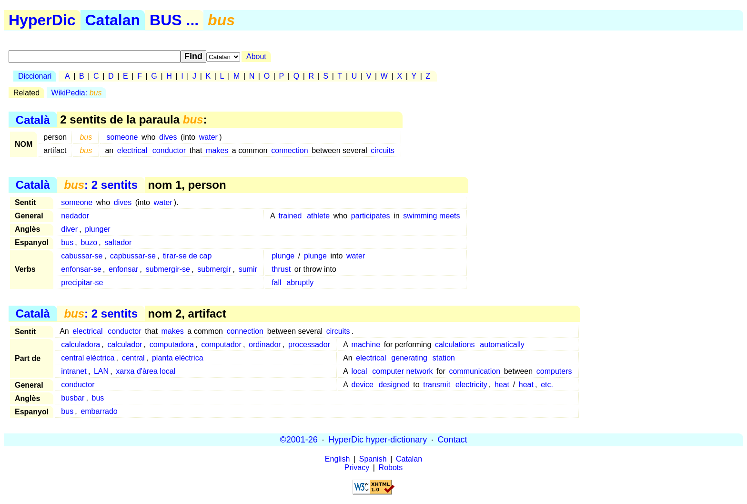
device (363, 385)
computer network (402, 371)
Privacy (356, 467)
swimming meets (431, 216)
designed (394, 385)
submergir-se (168, 269)
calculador (124, 344)
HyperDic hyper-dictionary (377, 439)
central (133, 358)
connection (289, 150)
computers (554, 371)
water (208, 137)
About (256, 56)
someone (122, 137)
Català (33, 119)
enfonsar (123, 269)
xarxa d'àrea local (145, 371)
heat (502, 385)
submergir (214, 269)
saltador (117, 242)
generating (409, 358)
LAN (101, 371)
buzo (89, 242)
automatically (502, 344)
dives (168, 137)
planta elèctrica (177, 358)
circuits (382, 150)
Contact (452, 439)
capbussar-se (133, 256)
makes (217, 150)
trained (290, 216)
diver (69, 229)
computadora (172, 344)
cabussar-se (81, 256)
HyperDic (42, 20)
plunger (97, 229)
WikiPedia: (76, 93)
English (337, 459)
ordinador (265, 344)
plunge (283, 256)
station (444, 358)
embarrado (99, 411)
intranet (73, 371)
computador (221, 344)
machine (366, 344)
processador (309, 344)
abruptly (299, 282)
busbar (72, 398)
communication (474, 371)
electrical (132, 150)
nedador (75, 216)
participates (370, 216)
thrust (281, 269)
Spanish (373, 459)
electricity (471, 385)
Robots (391, 467)
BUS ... (174, 20)
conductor (169, 150)
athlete (318, 216)
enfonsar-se (81, 269)
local (359, 371)
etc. (547, 385)
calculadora (80, 344)
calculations (455, 344)
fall (276, 282)
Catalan (113, 20)
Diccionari (34, 76)
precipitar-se (82, 282)
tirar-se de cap (187, 256)
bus (67, 242)
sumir (248, 269)
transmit (436, 385)
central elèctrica (87, 358)
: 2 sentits (101, 184)
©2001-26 (299, 439)
